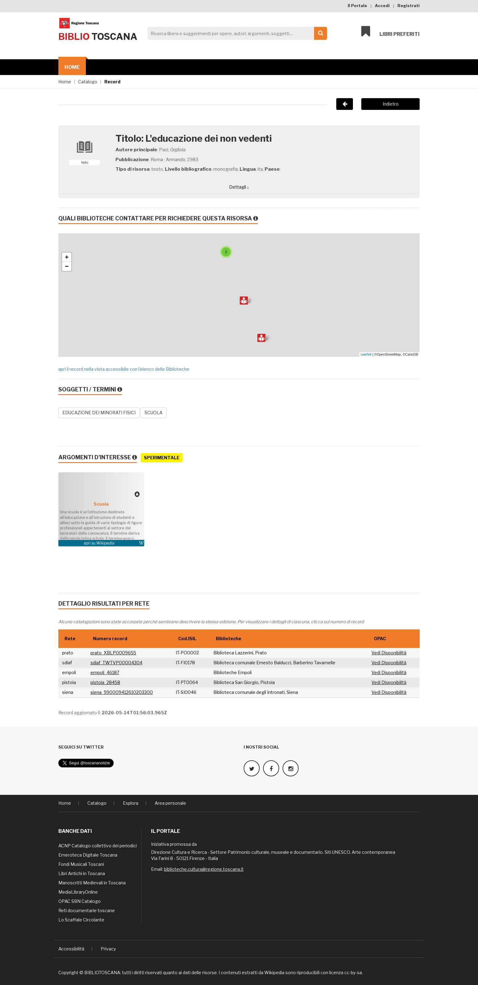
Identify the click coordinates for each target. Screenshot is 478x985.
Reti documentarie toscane (86, 910)
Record (112, 81)
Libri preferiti (390, 31)
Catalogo (87, 81)
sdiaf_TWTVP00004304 (116, 662)
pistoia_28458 (105, 682)
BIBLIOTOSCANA (102, 972)
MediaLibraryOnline (78, 892)
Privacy (108, 948)
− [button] (67, 266)
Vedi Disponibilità (388, 652)
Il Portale (357, 5)
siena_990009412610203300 (121, 692)
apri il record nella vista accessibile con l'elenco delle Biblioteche (123, 369)
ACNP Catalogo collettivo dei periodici (97, 845)
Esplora (130, 803)
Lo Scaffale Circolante (81, 919)
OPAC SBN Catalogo (79, 901)
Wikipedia (105, 543)
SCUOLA (153, 412)
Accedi (382, 5)
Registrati (408, 5)
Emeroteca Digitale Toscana (87, 855)
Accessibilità (71, 948)
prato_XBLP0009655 (113, 652)
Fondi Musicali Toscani (81, 864)
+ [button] (67, 257)
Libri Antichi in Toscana (81, 873)
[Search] (236, 33)
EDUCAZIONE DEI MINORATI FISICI (99, 412)
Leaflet (366, 354)
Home (72, 67)
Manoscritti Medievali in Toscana (92, 882)
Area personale (170, 803)
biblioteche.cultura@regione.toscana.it (204, 869)
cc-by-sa (353, 972)
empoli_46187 (104, 672)
